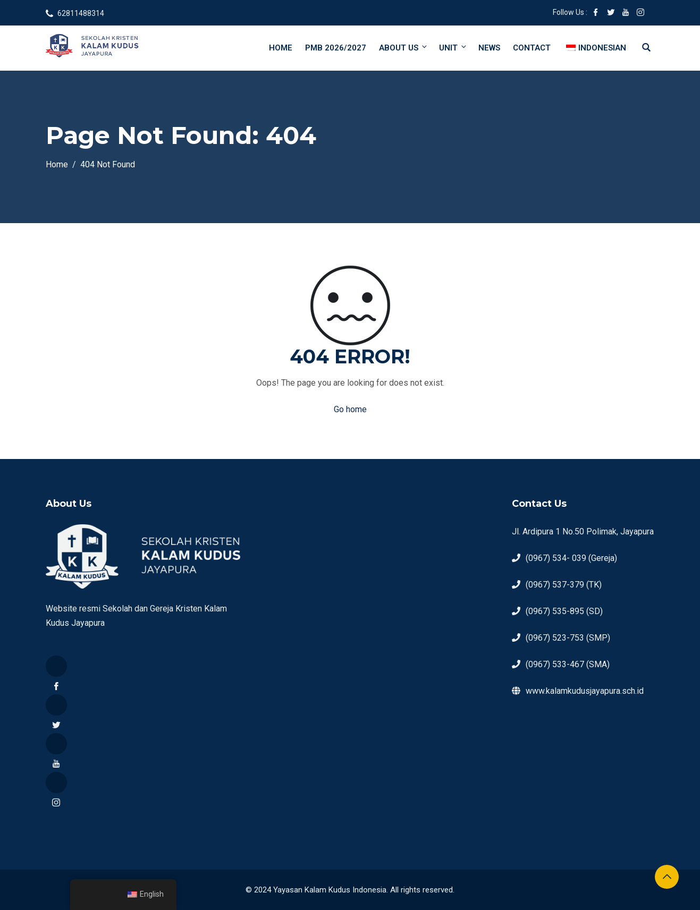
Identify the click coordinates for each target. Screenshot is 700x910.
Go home (350, 409)
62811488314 (80, 13)
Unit (453, 47)
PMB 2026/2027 (335, 48)
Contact (532, 48)
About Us (403, 47)
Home (280, 48)
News (489, 48)
